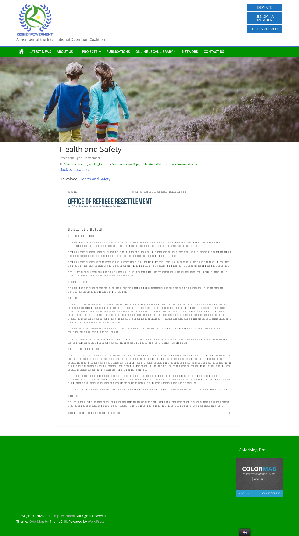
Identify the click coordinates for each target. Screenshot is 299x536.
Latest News (40, 51)
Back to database (75, 169)
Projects (89, 51)
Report (137, 164)
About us (65, 51)
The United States (155, 164)
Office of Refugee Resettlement (80, 158)
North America (121, 164)
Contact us (214, 51)
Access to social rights (78, 164)
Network (190, 51)
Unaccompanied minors (183, 164)
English (98, 164)
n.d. (107, 164)
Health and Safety (94, 179)
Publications (118, 51)
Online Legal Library (154, 51)
